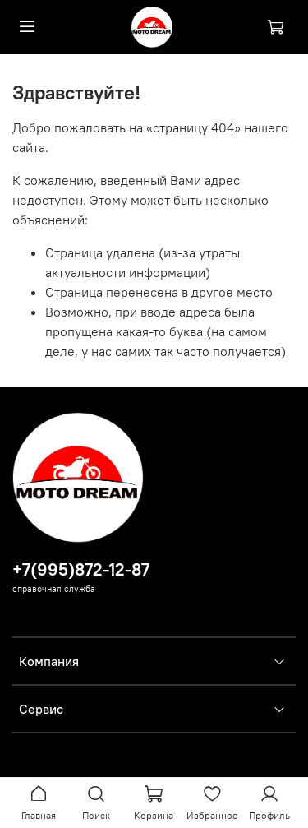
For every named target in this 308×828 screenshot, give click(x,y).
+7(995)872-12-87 (80, 569)
